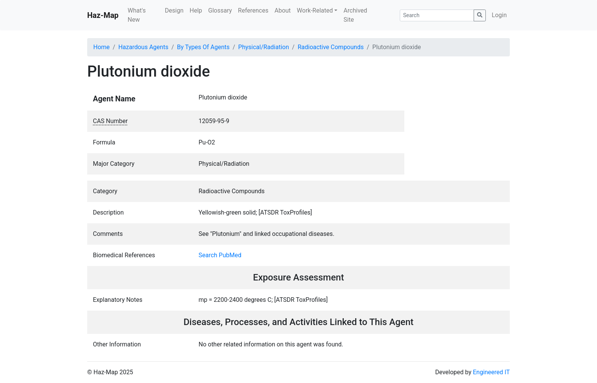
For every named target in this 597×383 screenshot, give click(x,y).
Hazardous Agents (143, 47)
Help (196, 10)
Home (101, 47)
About (283, 10)
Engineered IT (491, 372)
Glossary (220, 10)
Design (174, 10)
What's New (136, 15)
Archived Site (355, 15)
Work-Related (315, 10)
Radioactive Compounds (331, 47)
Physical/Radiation (263, 47)
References (253, 10)
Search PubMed (220, 255)
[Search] (437, 15)
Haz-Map (102, 15)
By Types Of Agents (203, 47)
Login (499, 15)
